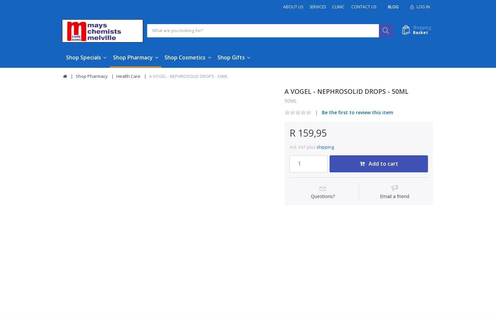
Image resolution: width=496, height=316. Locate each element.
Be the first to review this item (357, 113)
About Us (293, 7)
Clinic (338, 7)
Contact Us (363, 7)
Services (318, 7)
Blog (393, 7)
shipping (325, 147)
